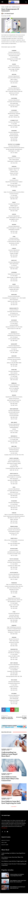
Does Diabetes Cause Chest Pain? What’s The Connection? (10, 778)
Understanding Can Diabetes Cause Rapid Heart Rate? (9, 754)
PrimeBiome (4, 828)
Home (2, 7)
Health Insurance (16, 7)
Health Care (8, 7)
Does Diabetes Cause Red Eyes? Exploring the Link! (11, 802)
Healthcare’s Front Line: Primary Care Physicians (7, 718)
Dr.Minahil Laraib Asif (6, 749)
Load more (14, 806)
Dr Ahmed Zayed (9, 13)
